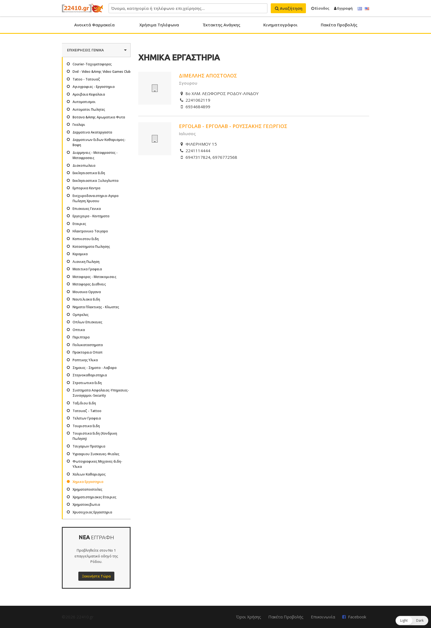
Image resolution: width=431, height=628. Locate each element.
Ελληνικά (360, 9)
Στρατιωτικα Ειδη (87, 382)
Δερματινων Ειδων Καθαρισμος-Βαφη (99, 142)
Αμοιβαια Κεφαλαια (89, 94)
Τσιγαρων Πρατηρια (89, 446)
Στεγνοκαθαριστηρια (90, 375)
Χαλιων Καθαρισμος (89, 474)
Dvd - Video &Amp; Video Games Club (102, 71)
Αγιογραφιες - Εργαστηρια (94, 86)
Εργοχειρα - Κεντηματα (91, 216)
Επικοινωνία (323, 616)
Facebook (357, 616)
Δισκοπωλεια (84, 165)
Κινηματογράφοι (280, 24)
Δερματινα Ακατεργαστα (92, 132)
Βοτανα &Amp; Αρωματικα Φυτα (99, 117)
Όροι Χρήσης (248, 616)
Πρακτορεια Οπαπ (88, 352)
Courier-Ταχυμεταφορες (92, 64)
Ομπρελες (81, 314)
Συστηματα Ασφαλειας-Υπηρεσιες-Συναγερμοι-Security (101, 393)
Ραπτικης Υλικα (85, 360)
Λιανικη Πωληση (86, 261)
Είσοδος (320, 8)
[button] (412, 620)
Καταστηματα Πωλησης (91, 246)
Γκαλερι (79, 124)
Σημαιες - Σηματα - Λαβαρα (95, 367)
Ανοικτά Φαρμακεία (94, 24)
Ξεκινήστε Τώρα (96, 576)
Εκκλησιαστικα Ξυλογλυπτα (95, 180)
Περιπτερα (81, 337)
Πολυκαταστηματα (88, 345)
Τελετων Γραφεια (87, 418)
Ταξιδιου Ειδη (84, 403)
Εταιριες (79, 223)
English (367, 9)
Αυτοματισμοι (84, 101)
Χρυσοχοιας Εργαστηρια (92, 512)
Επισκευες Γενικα (87, 208)
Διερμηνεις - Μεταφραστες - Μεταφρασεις (95, 155)
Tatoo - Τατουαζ (86, 79)
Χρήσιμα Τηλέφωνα (159, 24)
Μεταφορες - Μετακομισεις (94, 276)
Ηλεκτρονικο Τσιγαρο (90, 231)
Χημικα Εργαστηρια (88, 481)
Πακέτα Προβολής (339, 24)
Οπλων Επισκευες (87, 322)
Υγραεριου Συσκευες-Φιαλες (96, 454)
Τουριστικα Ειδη (86, 426)
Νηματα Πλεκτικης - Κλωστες (96, 307)
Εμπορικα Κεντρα (86, 188)
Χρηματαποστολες (87, 489)
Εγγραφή (343, 8)
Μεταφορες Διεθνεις (89, 284)
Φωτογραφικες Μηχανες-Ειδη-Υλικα (97, 464)
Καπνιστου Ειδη (86, 239)
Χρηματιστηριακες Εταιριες (94, 497)
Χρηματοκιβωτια (86, 504)
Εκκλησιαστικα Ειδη (89, 173)
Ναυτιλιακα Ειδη (86, 299)
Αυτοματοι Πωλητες (89, 109)
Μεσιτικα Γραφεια (87, 269)
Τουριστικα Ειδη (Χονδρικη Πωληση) (95, 436)
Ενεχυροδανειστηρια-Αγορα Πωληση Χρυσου (95, 198)
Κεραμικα (80, 254)
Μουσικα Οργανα (87, 292)
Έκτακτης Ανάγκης (221, 24)
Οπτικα (79, 329)
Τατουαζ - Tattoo (87, 411)
